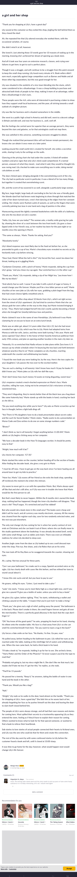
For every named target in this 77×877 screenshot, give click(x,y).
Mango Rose (14, 766)
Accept (69, 868)
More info (4, 869)
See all (71, 775)
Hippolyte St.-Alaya (17, 779)
